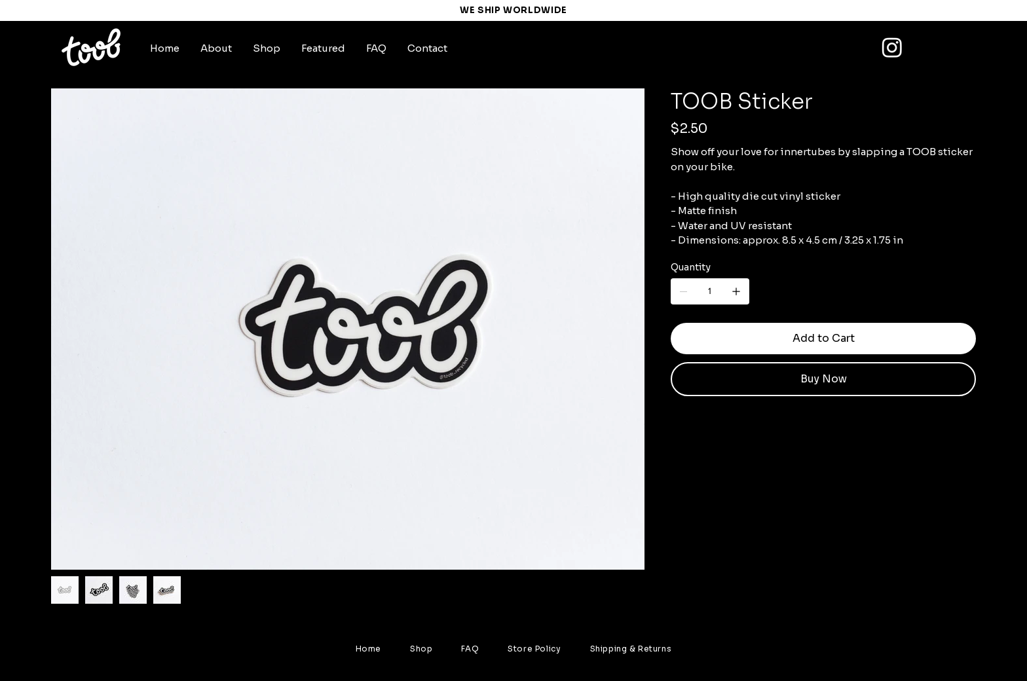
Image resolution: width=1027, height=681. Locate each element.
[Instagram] (892, 47)
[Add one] (736, 291)
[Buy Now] (823, 379)
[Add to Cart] (823, 338)
